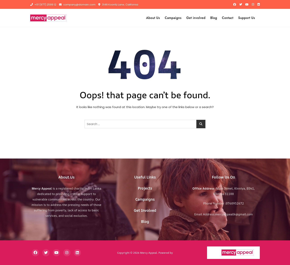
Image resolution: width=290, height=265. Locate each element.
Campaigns (173, 18)
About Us (153, 18)
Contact (227, 18)
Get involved (195, 18)
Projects (145, 188)
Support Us (246, 18)
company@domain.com (77, 4)
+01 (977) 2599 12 (43, 4)
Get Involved (145, 210)
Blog (213, 18)
